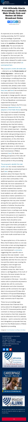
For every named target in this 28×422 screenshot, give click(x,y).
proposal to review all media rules (15, 69)
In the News (22, 330)
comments (18, 250)
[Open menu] (25, 2)
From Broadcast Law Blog (13, 330)
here (2, 90)
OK (14, 419)
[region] (14, 414)
